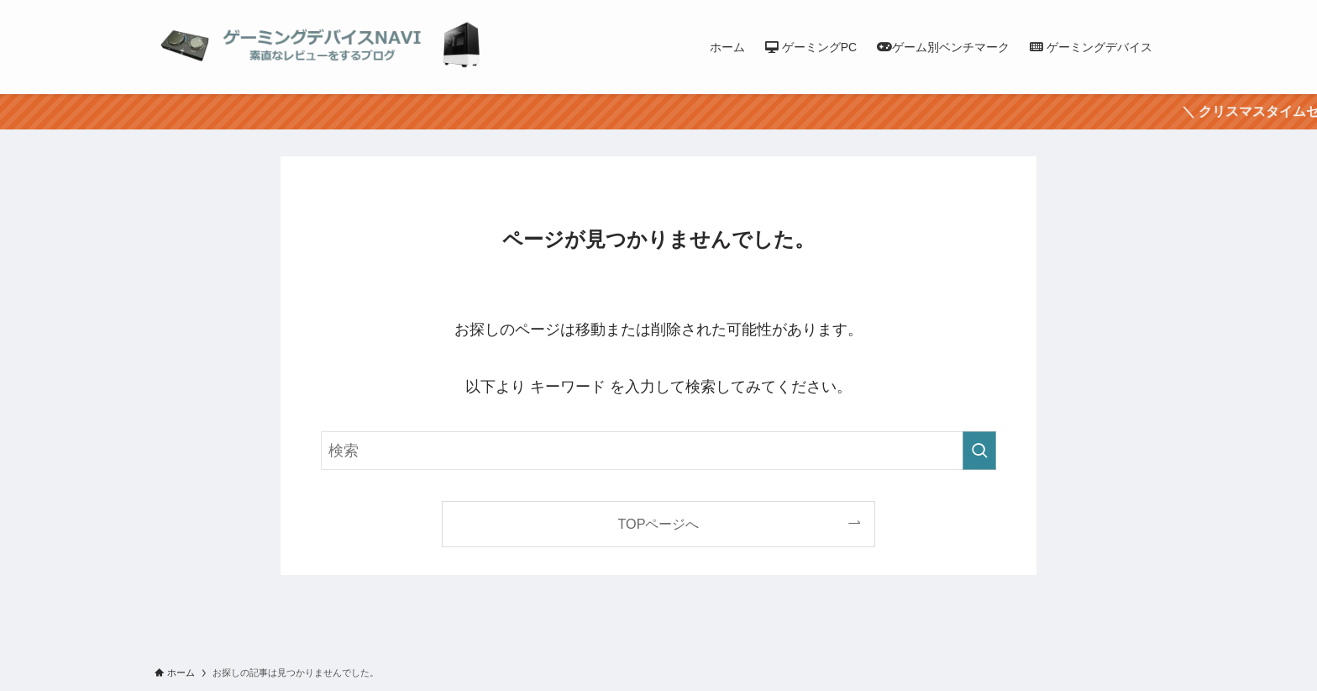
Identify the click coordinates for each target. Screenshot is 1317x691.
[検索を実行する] (979, 450)
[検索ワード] (658, 450)
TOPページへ (659, 523)
